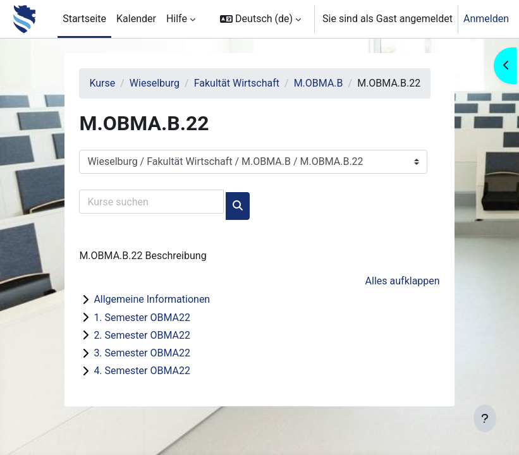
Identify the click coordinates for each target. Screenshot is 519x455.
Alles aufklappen (402, 281)
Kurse (102, 83)
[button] (260, 19)
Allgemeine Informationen (152, 299)
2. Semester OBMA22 (142, 335)
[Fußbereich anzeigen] (484, 418)
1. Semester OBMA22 (142, 318)
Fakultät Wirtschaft (236, 83)
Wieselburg (155, 83)
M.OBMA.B (318, 83)
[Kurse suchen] (151, 202)
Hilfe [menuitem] (176, 19)
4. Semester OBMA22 (142, 371)
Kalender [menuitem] (136, 19)
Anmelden (486, 19)
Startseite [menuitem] (84, 19)
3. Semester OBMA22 (142, 353)
